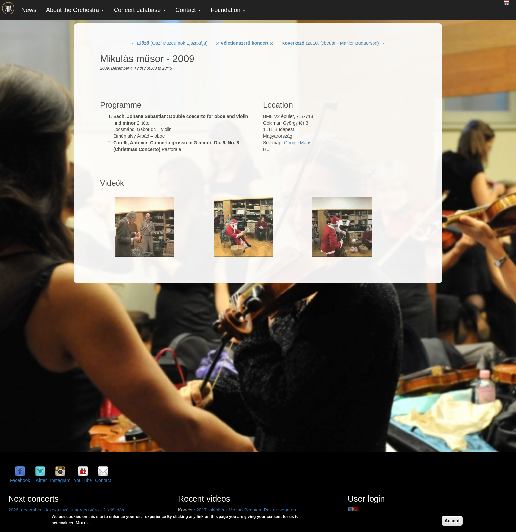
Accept (452, 520)
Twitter (40, 480)
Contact (188, 10)
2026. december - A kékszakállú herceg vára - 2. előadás (66, 510)
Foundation (228, 10)
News (28, 10)
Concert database (140, 10)
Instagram (60, 480)
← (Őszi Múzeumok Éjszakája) (169, 43)
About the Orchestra (75, 10)
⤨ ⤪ (245, 43)
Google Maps (297, 142)
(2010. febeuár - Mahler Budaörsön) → (333, 43)
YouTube (83, 480)
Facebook (20, 480)
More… (83, 522)
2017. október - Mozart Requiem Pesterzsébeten (246, 510)
